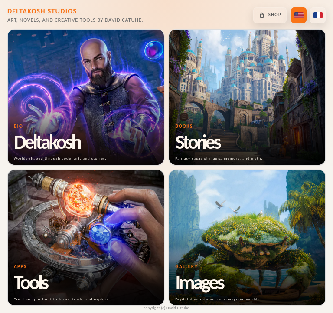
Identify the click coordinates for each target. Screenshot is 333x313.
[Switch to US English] (299, 15)
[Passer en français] (318, 15)
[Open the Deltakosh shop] (270, 15)
